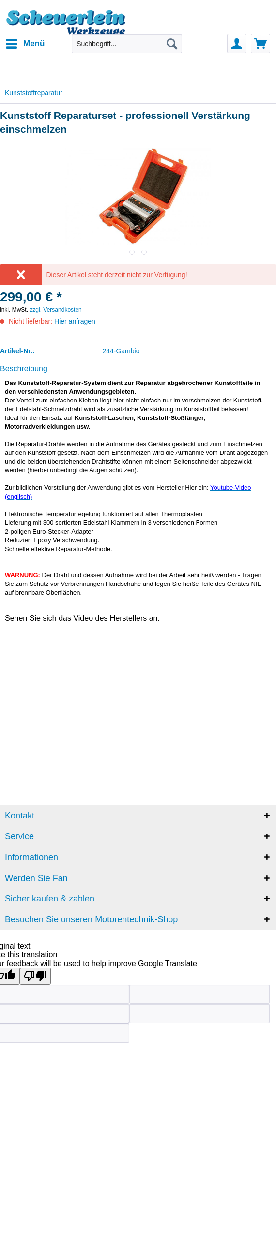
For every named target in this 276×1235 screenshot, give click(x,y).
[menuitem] (24, 43)
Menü (25, 42)
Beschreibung (23, 369)
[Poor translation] (35, 976)
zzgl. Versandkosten (55, 309)
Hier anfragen (74, 321)
